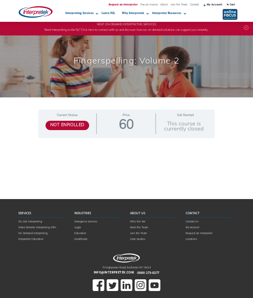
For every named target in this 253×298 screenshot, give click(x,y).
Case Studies (137, 239)
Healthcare (81, 239)
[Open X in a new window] (112, 290)
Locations (191, 239)
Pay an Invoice (149, 5)
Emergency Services (85, 221)
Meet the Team (139, 227)
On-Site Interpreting (30, 221)
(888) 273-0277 (148, 273)
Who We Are (138, 221)
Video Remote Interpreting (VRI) (37, 227)
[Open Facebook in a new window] (98, 290)
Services (24, 213)
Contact (194, 5)
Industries (82, 213)
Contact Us (192, 221)
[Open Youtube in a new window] (154, 290)
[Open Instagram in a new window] (140, 290)
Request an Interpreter (123, 5)
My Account (192, 227)
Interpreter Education (31, 239)
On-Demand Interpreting (32, 233)
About (164, 5)
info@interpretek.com (114, 273)
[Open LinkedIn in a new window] (126, 290)
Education (80, 233)
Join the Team (179, 5)
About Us (137, 213)
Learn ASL (108, 13)
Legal (77, 227)
